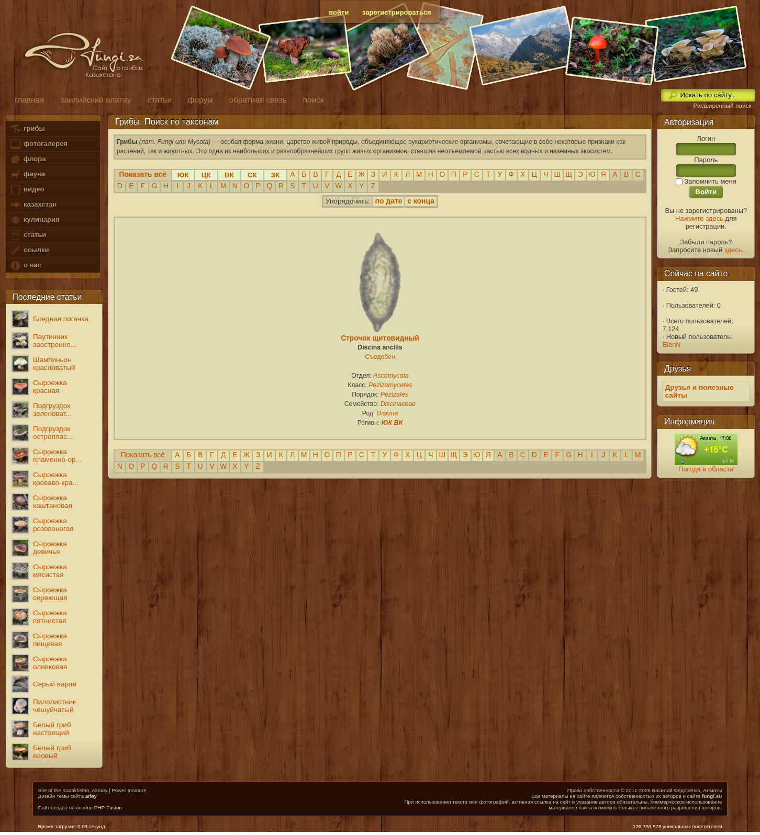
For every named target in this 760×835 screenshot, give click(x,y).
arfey (91, 796)
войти (339, 12)
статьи (28, 235)
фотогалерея (38, 144)
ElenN (672, 344)
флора (27, 159)
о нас (25, 265)
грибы (27, 129)
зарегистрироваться (396, 12)
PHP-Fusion (108, 807)
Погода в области (705, 469)
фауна (27, 174)
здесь (733, 250)
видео (26, 189)
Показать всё (143, 455)
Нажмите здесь (699, 218)
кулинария (34, 220)
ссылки (29, 250)
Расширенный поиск (722, 105)
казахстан (33, 204)
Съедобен (380, 356)
